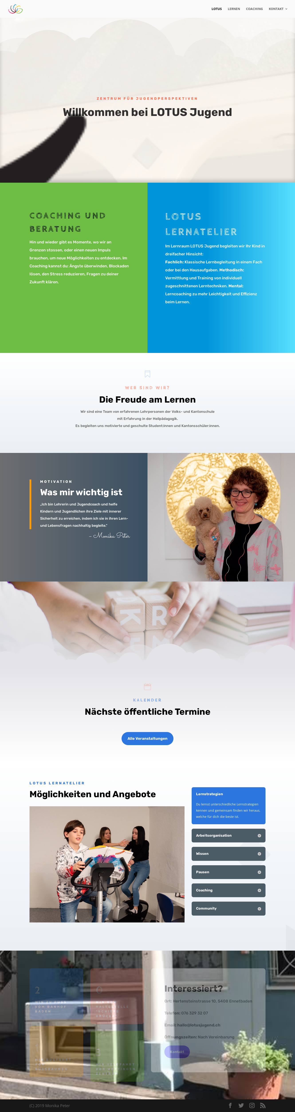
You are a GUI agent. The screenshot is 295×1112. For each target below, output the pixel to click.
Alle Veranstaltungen (147, 738)
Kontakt (276, 9)
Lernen (234, 9)
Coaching (254, 9)
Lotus (217, 9)
